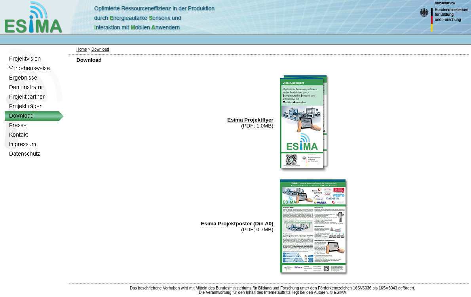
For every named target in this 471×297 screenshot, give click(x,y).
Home (81, 49)
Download (100, 49)
